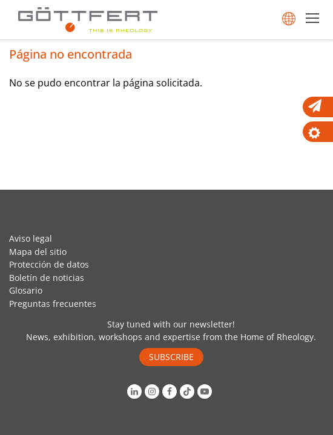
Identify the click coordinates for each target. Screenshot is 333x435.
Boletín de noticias (46, 277)
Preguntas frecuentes (52, 303)
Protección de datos (49, 264)
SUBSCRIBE (171, 356)
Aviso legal (30, 238)
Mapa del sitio (38, 251)
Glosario (25, 290)
